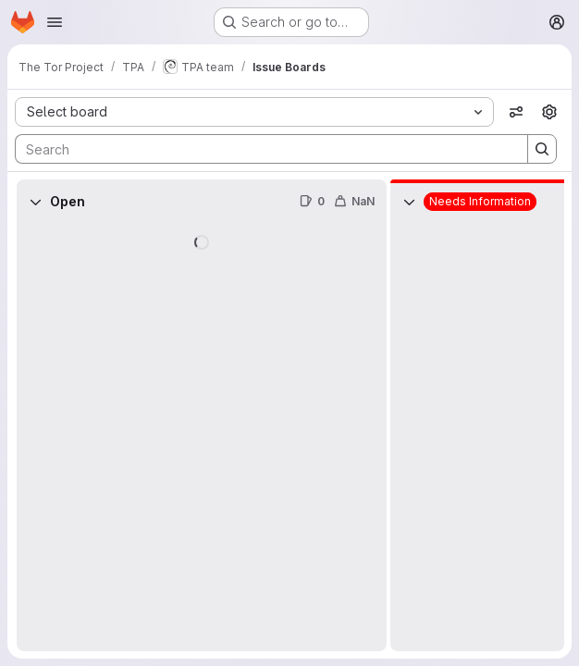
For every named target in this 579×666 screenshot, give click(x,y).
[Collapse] (35, 202)
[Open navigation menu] (54, 22)
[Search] (262, 149)
